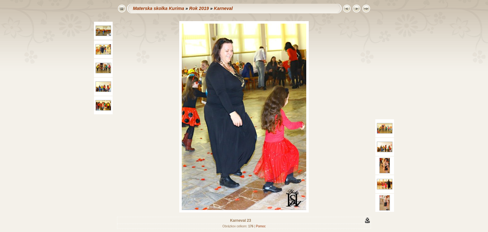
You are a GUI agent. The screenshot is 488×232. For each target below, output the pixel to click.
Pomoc (260, 226)
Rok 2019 (199, 8)
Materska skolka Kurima (158, 8)
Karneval (223, 8)
